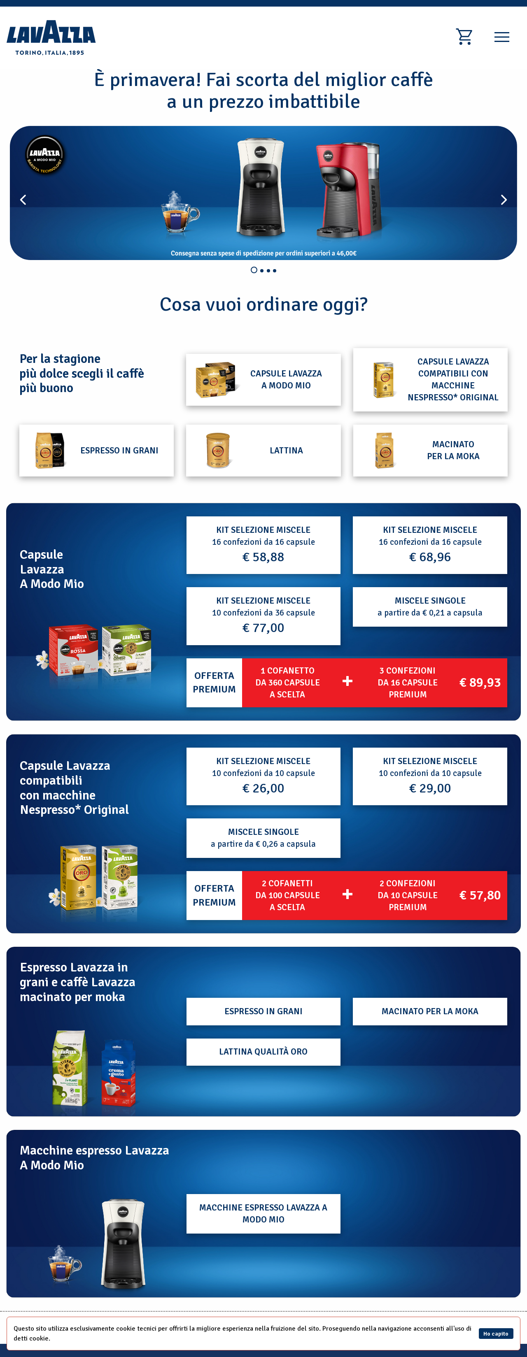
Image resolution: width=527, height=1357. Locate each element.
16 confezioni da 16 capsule (263, 545)
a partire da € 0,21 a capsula (430, 606)
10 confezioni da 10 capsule (263, 776)
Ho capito (495, 1333)
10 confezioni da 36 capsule (263, 615)
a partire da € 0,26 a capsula (263, 838)
